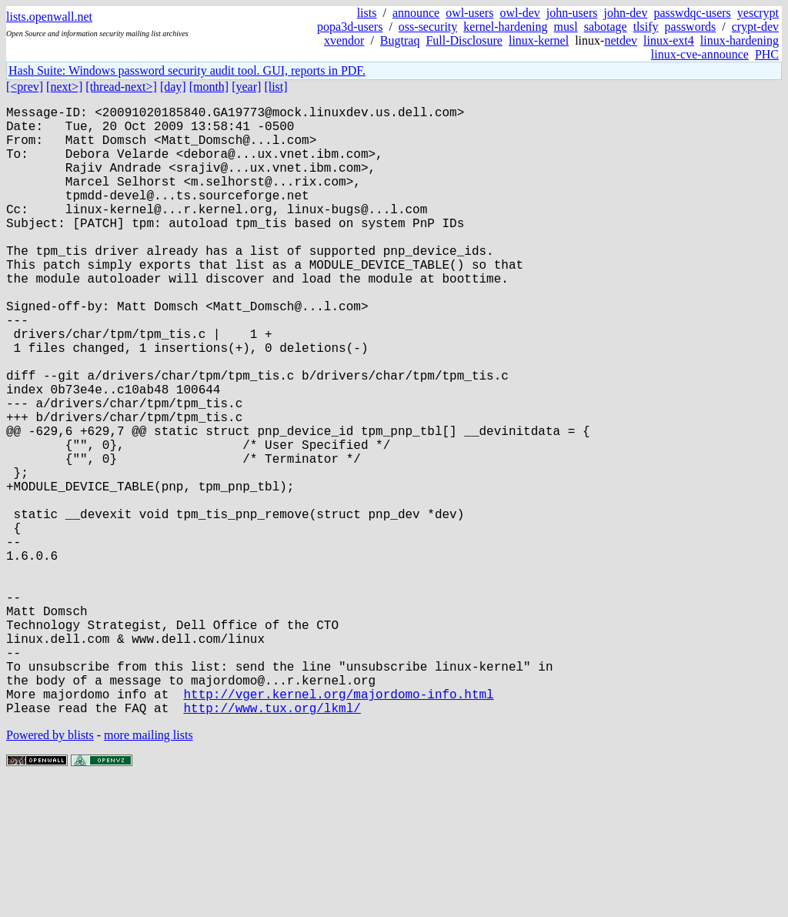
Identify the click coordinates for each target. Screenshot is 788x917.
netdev (620, 40)
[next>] (64, 86)
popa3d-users (349, 26)
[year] (246, 86)
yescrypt (758, 12)
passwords (690, 26)
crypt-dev (755, 26)
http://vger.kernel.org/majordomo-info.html (338, 826)
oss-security (428, 26)
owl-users (469, 12)
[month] (209, 86)
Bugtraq (400, 40)
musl (566, 26)
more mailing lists (148, 870)
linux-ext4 (668, 40)
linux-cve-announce (700, 54)
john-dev (626, 12)
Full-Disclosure (464, 40)
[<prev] (24, 86)
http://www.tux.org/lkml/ (271, 843)
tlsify (646, 26)
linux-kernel (539, 40)
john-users (572, 12)
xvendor (344, 40)
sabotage (605, 26)
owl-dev (519, 12)
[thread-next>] (121, 86)
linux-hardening (739, 40)
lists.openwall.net (49, 16)
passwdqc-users (691, 12)
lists (367, 12)
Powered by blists (50, 870)
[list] (275, 86)
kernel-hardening (505, 26)
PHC (767, 54)
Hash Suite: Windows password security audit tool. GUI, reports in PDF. (187, 70)
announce (415, 12)
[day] (173, 86)
